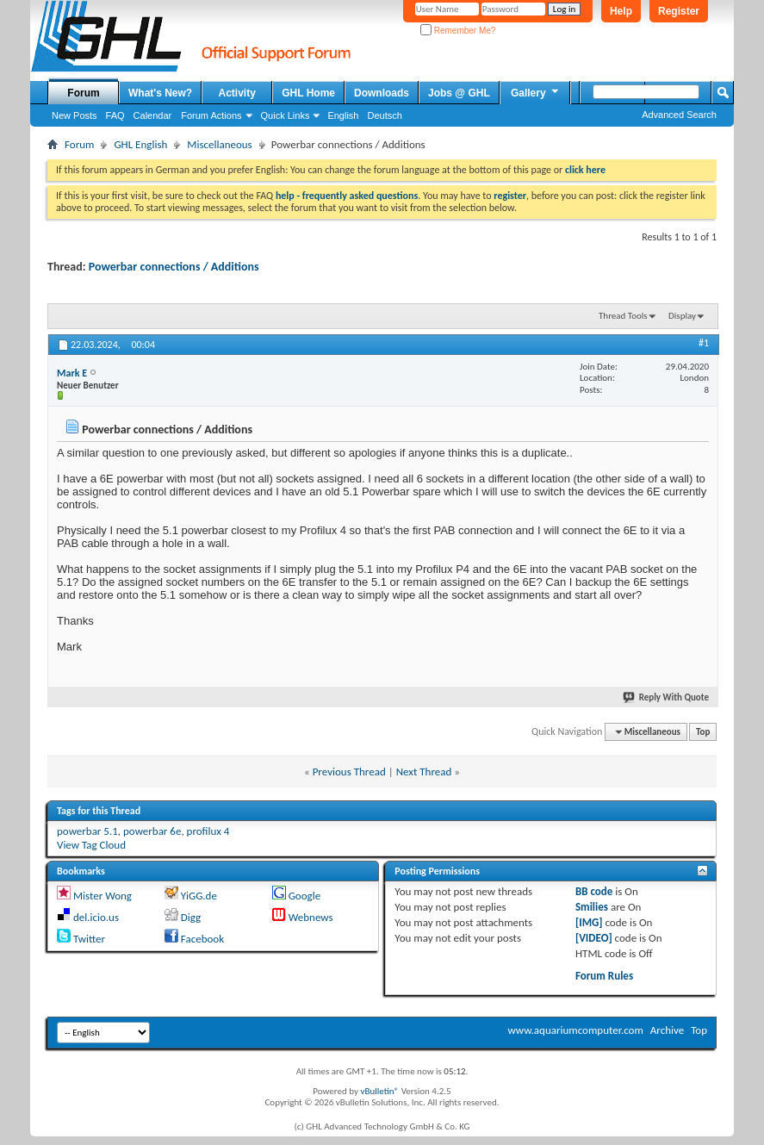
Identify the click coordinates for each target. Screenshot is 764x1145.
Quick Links (285, 115)
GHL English (140, 144)
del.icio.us (96, 917)
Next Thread (424, 771)
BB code (593, 891)
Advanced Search (679, 114)
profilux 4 (208, 831)
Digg (191, 917)
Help (621, 11)
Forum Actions (211, 115)
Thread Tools (623, 315)
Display (682, 315)
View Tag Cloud (91, 844)
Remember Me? (457, 30)
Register (678, 11)
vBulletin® (379, 1091)
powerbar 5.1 (87, 831)
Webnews (311, 917)
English (342, 115)
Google (304, 895)
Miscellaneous (219, 144)
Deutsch (384, 115)
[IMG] (589, 922)
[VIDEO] (593, 937)
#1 (704, 343)
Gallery (536, 92)
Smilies (591, 906)
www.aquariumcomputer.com (575, 1030)
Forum (83, 93)
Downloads (381, 93)
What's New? (160, 93)
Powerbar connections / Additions (174, 266)
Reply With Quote (666, 697)
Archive (667, 1030)
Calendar (153, 115)
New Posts (74, 115)
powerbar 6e (152, 831)
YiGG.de (199, 895)
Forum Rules (604, 975)
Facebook (202, 938)
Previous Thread (349, 771)
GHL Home (308, 93)
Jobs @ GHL (459, 93)
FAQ (115, 115)
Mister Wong (102, 895)
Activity (237, 93)
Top (703, 731)
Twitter (89, 938)
